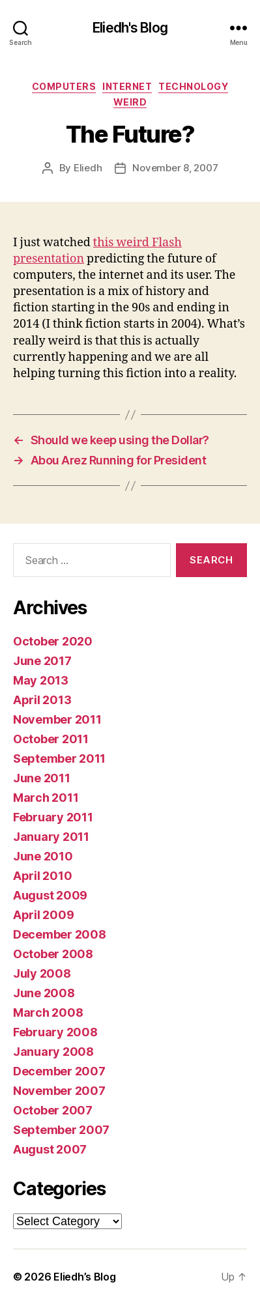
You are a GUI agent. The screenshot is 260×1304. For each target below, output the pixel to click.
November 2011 (57, 719)
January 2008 (53, 1051)
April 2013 (42, 700)
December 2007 (59, 1071)
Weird (130, 101)
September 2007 (61, 1130)
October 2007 (53, 1110)
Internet (127, 86)
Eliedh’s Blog (84, 1276)
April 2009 (43, 915)
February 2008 (55, 1032)
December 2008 (59, 934)
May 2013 (40, 680)
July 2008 (42, 973)
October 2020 (53, 641)
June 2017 (42, 661)
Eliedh (88, 168)
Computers (64, 86)
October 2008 (53, 954)
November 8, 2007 (175, 168)
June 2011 (41, 778)
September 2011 (59, 758)
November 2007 (59, 1091)
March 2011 (45, 797)
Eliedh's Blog (130, 28)
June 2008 (44, 993)
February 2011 (53, 817)
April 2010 (42, 876)
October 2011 (51, 739)
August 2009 (50, 895)
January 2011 (51, 836)
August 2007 (50, 1149)
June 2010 (43, 856)
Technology (193, 86)
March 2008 (48, 1012)
